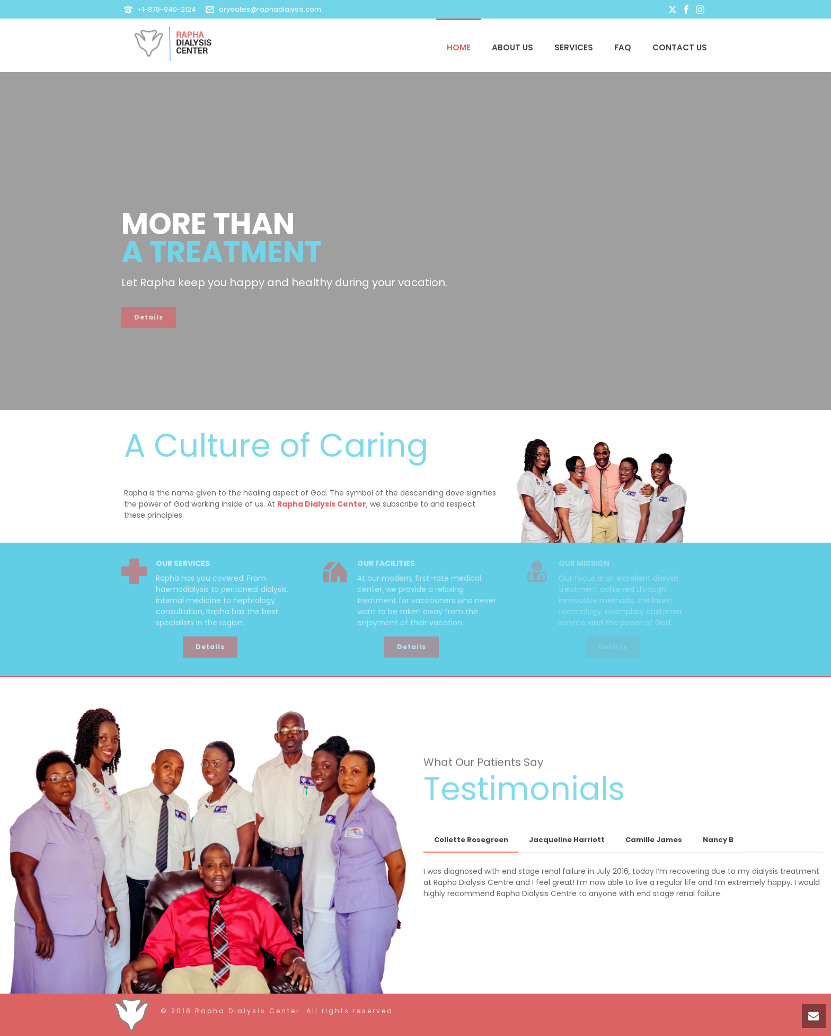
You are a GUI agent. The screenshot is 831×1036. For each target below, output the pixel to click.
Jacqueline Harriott (567, 840)
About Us (512, 47)
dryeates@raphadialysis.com (270, 9)
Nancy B (718, 840)
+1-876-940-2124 (166, 9)
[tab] (471, 840)
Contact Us (679, 47)
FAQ (622, 47)
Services (573, 47)
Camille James (653, 840)
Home (459, 47)
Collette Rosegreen (471, 840)
